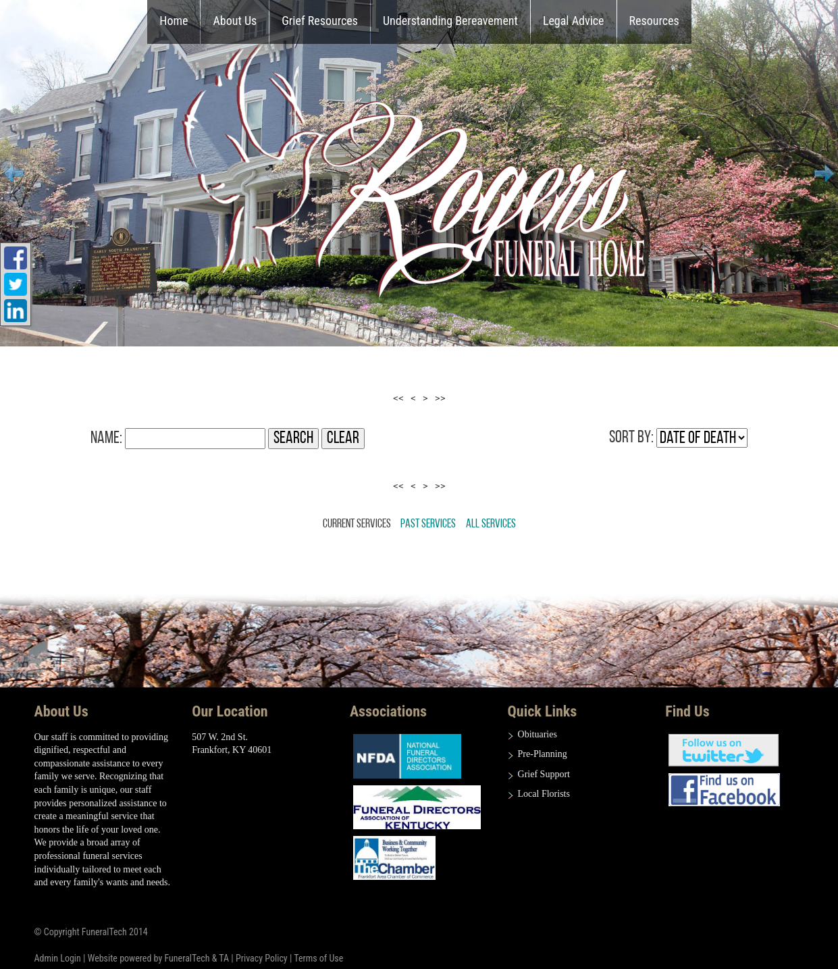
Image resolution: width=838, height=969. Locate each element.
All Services (491, 524)
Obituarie (536, 734)
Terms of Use (318, 958)
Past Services (428, 524)
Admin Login (57, 958)
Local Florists (544, 794)
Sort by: (631, 437)
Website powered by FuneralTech (149, 958)
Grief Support (544, 774)
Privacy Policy (262, 958)
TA (224, 958)
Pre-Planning (542, 754)
